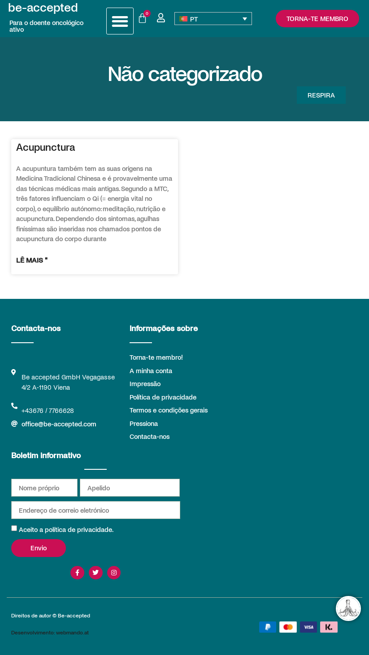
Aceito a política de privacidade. (66, 529)
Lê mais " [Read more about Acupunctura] (32, 259)
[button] (120, 21)
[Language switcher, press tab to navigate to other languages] (213, 18)
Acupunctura (45, 146)
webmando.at (72, 632)
